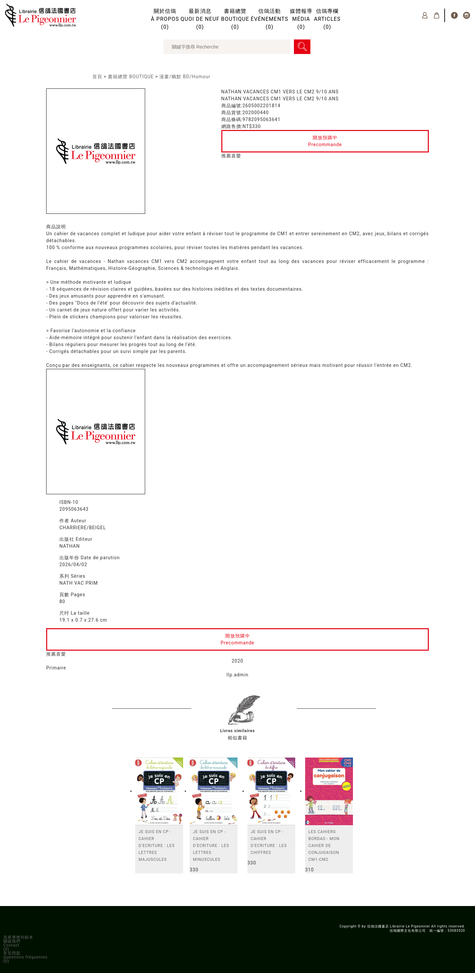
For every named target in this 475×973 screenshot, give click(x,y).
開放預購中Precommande (325, 141)
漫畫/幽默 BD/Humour (184, 76)
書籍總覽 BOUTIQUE (131, 76)
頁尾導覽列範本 (18, 937)
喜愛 (236, 155)
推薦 (226, 155)
